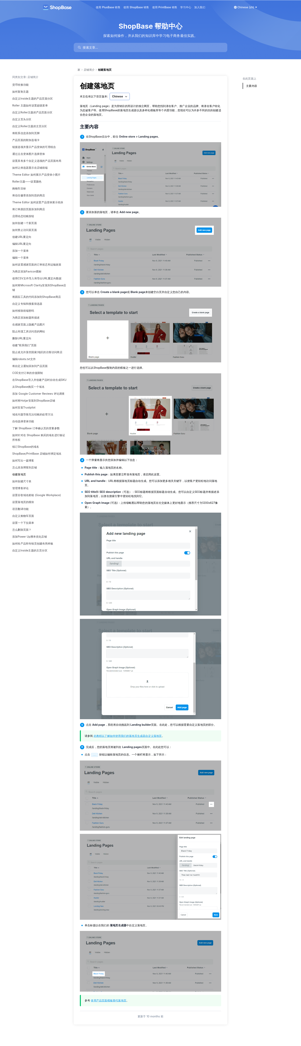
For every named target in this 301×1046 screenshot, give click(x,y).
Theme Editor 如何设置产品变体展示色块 (37, 202)
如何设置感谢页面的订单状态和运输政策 (36, 264)
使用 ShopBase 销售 (136, 7)
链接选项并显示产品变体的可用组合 (34, 147)
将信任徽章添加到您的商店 (28, 195)
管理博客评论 (20, 488)
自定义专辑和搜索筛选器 (27, 303)
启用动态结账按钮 (23, 216)
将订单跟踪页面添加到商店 (28, 209)
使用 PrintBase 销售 (164, 7)
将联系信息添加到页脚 (26, 133)
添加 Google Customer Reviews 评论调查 (38, 393)
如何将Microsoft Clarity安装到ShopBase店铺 (39, 287)
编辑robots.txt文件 (24, 359)
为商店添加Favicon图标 (26, 271)
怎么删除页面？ (21, 529)
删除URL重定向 (21, 338)
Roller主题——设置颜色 (26, 181)
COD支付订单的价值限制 (27, 372)
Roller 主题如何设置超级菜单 (30, 105)
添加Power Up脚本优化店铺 (29, 536)
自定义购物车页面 (23, 515)
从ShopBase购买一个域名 (28, 386)
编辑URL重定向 (21, 243)
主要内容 (92, 127)
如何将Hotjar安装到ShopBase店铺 (33, 400)
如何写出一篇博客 (23, 460)
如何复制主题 (20, 91)
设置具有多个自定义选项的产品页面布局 (36, 160)
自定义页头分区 (21, 119)
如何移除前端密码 (23, 310)
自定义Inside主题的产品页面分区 (32, 98)
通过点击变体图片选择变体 (28, 153)
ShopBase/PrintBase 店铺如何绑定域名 (36, 453)
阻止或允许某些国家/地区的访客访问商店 (37, 352)
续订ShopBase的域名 (25, 446)
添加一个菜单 (20, 250)
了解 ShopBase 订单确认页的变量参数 (36, 428)
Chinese (120, 96)
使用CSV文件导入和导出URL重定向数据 (36, 278)
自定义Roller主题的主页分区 (29, 126)
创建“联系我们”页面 (24, 345)
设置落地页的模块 (23, 502)
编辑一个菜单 (20, 257)
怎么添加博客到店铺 (24, 467)
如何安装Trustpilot (24, 407)
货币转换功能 (20, 84)
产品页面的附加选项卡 (26, 140)
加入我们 (199, 7)
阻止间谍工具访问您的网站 (28, 331)
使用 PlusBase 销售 (108, 7)
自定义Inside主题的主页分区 (29, 550)
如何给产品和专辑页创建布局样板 (32, 543)
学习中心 (185, 7)
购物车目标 (19, 188)
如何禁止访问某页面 (24, 230)
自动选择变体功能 (23, 421)
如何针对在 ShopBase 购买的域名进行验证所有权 (38, 437)
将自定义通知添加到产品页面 (30, 366)
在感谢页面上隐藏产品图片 (28, 324)
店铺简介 (89, 69)
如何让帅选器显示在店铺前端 (30, 167)
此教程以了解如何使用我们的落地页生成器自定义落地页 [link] (128, 735)
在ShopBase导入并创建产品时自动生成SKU (39, 379)
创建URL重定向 (21, 236)
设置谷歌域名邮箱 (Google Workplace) (36, 495)
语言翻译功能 (20, 509)
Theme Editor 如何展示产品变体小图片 (36, 174)
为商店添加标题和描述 (26, 317)
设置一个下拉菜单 (23, 522)
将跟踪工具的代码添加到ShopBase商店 (36, 296)
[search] (152, 47)
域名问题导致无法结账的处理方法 (32, 414)
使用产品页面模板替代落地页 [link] (108, 1000)
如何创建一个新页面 (24, 223)
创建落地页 (19, 474)
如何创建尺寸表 (21, 481)
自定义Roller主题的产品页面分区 (32, 112)
